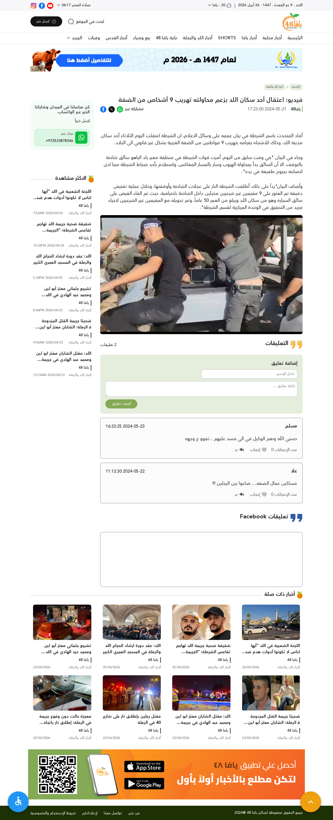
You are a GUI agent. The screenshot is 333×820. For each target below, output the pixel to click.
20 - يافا (222, 5)
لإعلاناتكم (90, 813)
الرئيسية (295, 38)
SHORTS (227, 38)
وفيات (94, 38)
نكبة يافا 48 (166, 38)
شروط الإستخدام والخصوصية (53, 813)
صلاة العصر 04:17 (76, 5)
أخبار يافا (249, 38)
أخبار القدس (116, 38)
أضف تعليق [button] (121, 404)
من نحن (134, 813)
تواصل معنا (113, 813)
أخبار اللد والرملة (197, 38)
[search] (86, 21)
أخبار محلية (272, 38)
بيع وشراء (141, 38)
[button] (258, 449)
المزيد (76, 38)
